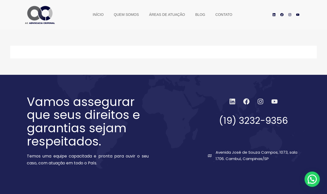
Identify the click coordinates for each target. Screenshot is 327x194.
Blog (200, 15)
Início (98, 15)
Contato (223, 15)
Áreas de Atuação (167, 15)
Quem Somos (126, 15)
